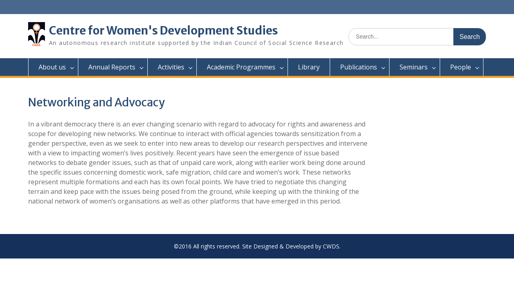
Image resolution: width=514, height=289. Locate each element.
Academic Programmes (241, 67)
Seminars (414, 67)
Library (309, 67)
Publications (358, 67)
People (460, 67)
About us (52, 67)
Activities (171, 67)
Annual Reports (111, 67)
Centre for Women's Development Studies (163, 30)
